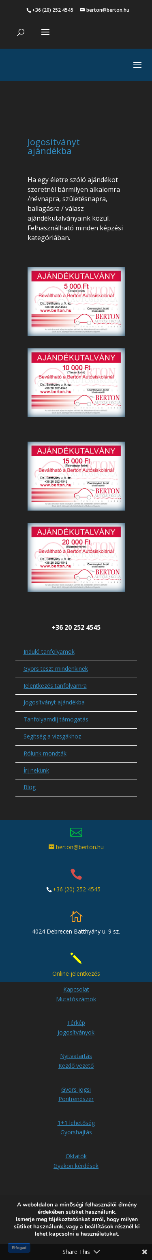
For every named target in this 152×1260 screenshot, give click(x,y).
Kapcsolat (76, 973)
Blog (30, 771)
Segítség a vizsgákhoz (52, 720)
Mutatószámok (76, 983)
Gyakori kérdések (76, 1150)
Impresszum (71, 1194)
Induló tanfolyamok (49, 636)
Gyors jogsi (76, 1074)
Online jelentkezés (76, 958)
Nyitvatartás (76, 1040)
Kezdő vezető (76, 1050)
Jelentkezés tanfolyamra (55, 670)
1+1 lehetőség (76, 1107)
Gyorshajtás (76, 1116)
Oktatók (76, 1140)
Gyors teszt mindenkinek (56, 653)
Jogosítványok (76, 1016)
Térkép (76, 1007)
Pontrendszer (76, 1083)
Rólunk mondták (45, 737)
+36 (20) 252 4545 (77, 873)
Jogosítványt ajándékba (54, 686)
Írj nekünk (36, 754)
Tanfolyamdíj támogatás (56, 703)
